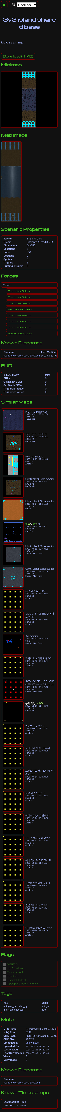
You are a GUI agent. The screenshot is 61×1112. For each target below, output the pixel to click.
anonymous (32, 1042)
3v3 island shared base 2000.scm (21, 355)
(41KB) (18, 56)
